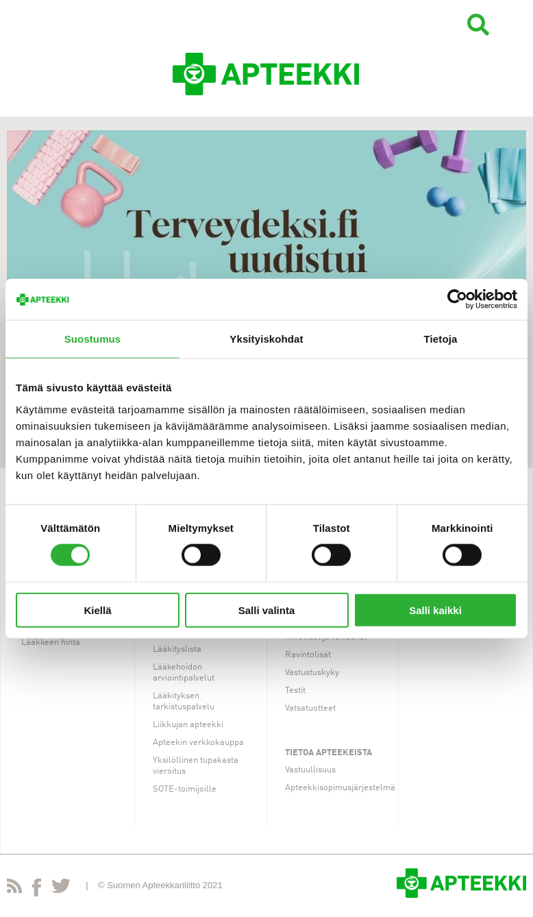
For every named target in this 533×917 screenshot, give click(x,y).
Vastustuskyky (312, 672)
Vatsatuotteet (310, 708)
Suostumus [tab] (92, 339)
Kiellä (97, 609)
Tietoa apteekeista (328, 752)
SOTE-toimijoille (184, 789)
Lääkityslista (177, 649)
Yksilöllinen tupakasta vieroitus (195, 766)
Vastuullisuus (310, 770)
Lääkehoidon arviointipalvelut (183, 673)
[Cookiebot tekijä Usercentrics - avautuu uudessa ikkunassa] (457, 299)
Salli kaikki (435, 609)
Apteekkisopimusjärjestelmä (340, 787)
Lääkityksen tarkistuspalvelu (183, 701)
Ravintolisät (308, 654)
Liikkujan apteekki (188, 724)
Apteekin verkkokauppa (198, 742)
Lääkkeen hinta (50, 642)
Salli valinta (266, 609)
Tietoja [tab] (441, 339)
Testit (295, 690)
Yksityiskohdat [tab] (266, 339)
